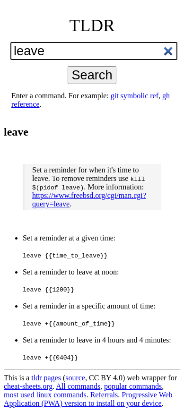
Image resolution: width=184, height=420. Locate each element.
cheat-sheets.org (28, 386)
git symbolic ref (134, 96)
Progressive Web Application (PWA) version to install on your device (88, 399)
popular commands (133, 386)
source (75, 378)
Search (91, 75)
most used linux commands (45, 395)
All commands (78, 386)
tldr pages (46, 378)
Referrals (104, 395)
